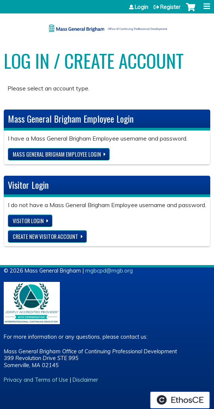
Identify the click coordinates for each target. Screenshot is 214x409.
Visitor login (28, 221)
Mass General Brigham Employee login (57, 154)
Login (141, 7)
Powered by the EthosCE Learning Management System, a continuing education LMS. (180, 400)
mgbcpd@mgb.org (109, 270)
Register (170, 7)
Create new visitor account (45, 236)
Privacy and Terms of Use (36, 379)
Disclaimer (85, 379)
